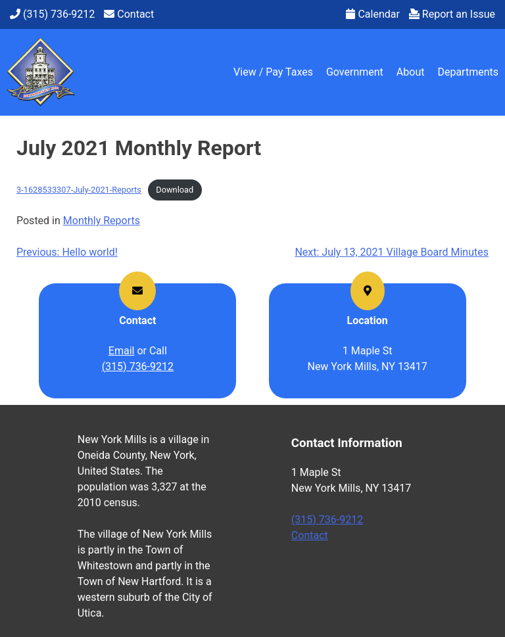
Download (174, 190)
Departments (467, 72)
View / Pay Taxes (273, 72)
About (411, 72)
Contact (309, 535)
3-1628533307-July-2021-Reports (78, 190)
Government (354, 72)
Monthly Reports (101, 220)
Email (121, 350)
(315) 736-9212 (138, 366)
